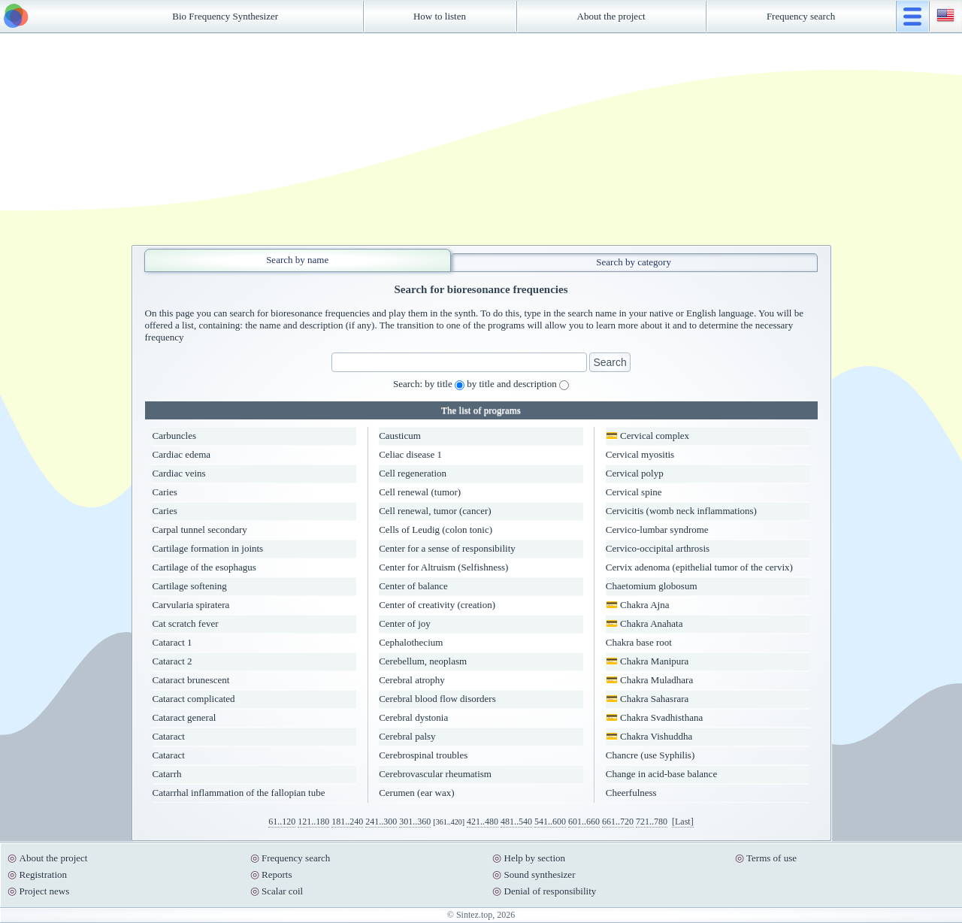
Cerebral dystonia (413, 717)
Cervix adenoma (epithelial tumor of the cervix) (699, 567)
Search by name (297, 259)
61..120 (281, 821)
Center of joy (405, 623)
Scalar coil (282, 891)
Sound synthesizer (540, 874)
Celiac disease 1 (410, 454)
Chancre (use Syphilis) (650, 755)
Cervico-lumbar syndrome (657, 529)
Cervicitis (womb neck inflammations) (681, 510)
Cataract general (184, 717)
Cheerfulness (631, 792)
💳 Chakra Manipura (647, 661)
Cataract (169, 736)
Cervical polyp (635, 473)
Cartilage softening (190, 586)
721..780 (651, 821)
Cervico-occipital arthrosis (657, 548)
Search (609, 362)
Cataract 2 (172, 661)
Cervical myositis (640, 454)
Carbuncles (174, 435)
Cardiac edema (182, 454)
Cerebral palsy (407, 736)
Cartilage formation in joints (208, 548)
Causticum (400, 435)
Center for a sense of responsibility (447, 548)
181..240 (347, 821)
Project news (45, 891)
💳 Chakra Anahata (644, 623)
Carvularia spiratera (191, 604)
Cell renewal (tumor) (420, 492)
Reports (277, 874)
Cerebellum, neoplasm (423, 661)
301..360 (415, 821)
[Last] (683, 821)
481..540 (516, 821)
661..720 (618, 821)
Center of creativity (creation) (437, 604)
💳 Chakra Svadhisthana (654, 717)
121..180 (313, 821)
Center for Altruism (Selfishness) (443, 567)
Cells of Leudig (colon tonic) (435, 529)
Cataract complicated (194, 698)
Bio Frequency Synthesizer (225, 16)
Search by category (633, 262)
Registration (44, 874)
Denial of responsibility (550, 891)
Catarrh (167, 773)
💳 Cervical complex (647, 435)
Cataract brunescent (191, 679)
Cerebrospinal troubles (423, 755)
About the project (611, 16)
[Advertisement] (481, 139)
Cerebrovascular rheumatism (435, 773)
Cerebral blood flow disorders (437, 698)
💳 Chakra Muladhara (649, 679)
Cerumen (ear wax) (416, 792)
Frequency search (801, 16)
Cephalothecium (411, 642)
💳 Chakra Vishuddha (649, 736)
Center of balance (413, 586)
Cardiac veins (179, 473)
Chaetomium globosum (651, 586)
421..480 (482, 821)
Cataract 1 (172, 642)
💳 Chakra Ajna (638, 604)
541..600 (550, 821)
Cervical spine (634, 492)
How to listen (439, 16)
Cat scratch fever (186, 623)
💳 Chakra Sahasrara (647, 698)
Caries (165, 492)
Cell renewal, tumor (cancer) (435, 510)
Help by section (535, 858)
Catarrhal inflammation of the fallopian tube (239, 792)
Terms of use (771, 858)
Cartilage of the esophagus (204, 567)
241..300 (381, 821)
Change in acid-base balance (661, 773)
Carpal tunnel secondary (200, 529)
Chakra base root (639, 642)
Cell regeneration (412, 473)
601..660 (584, 821)
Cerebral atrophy (412, 679)
